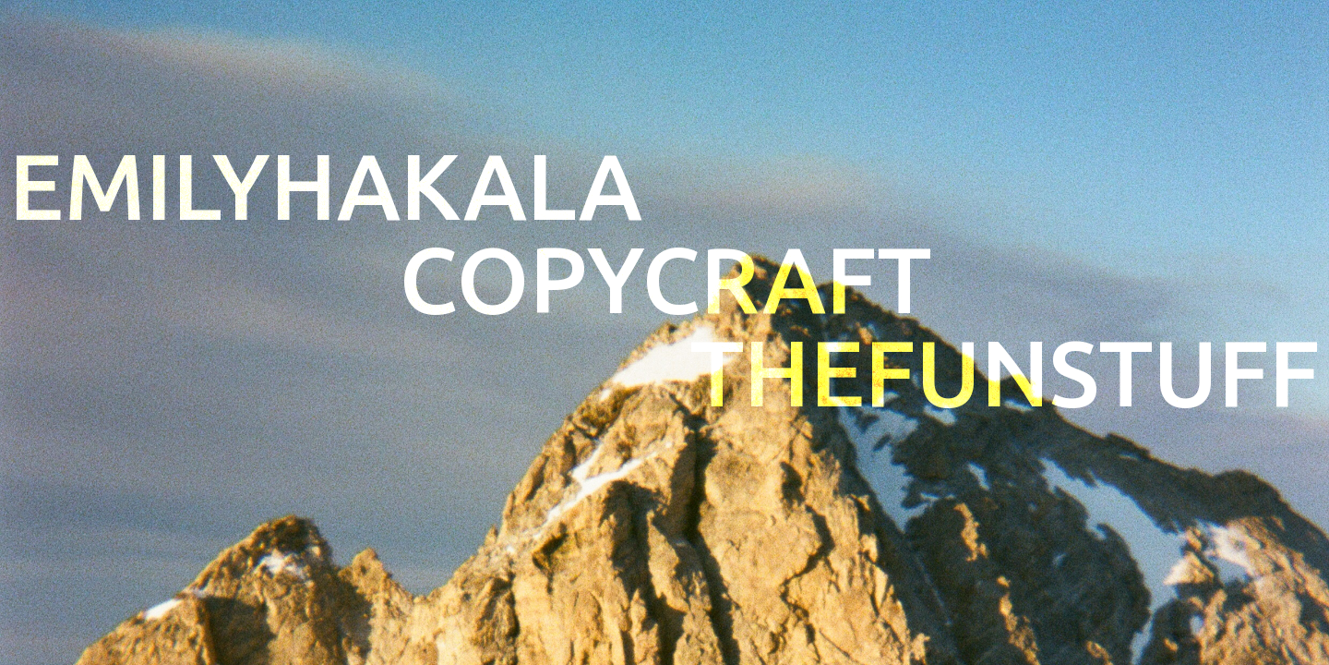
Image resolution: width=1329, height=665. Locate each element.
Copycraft (665, 279)
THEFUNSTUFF (1005, 372)
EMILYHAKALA (325, 186)
